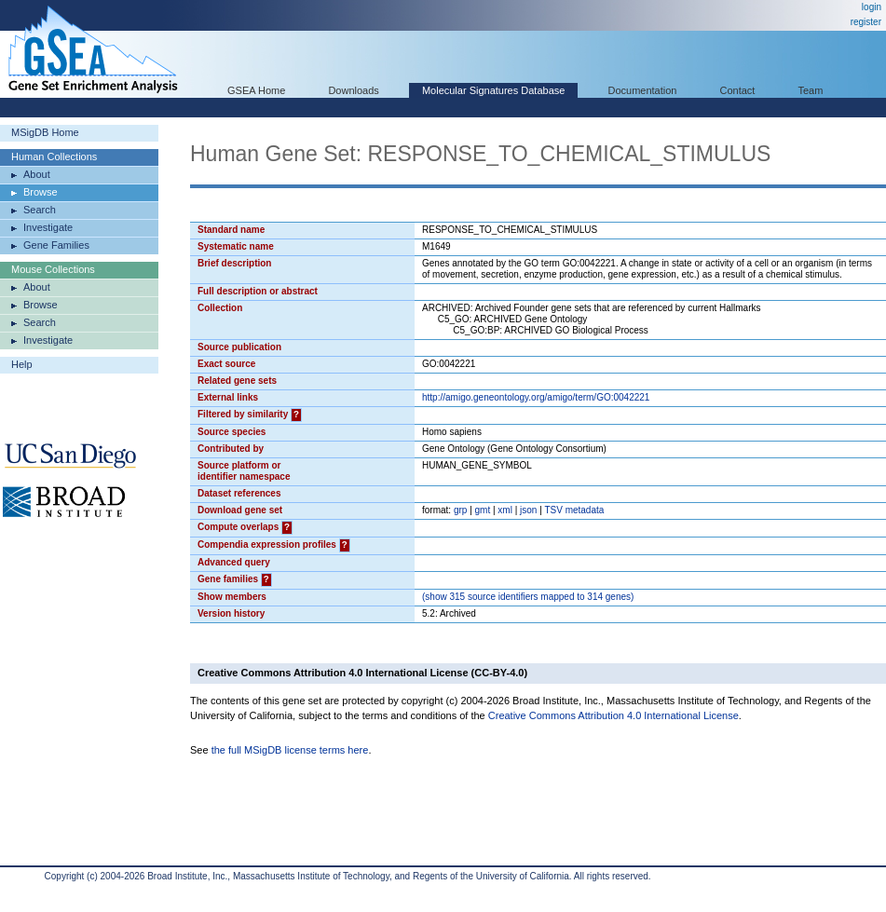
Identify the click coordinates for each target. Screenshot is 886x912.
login (871, 7)
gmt (483, 510)
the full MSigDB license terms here (290, 749)
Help (22, 364)
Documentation (641, 90)
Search (39, 209)
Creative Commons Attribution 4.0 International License (613, 715)
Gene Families (56, 245)
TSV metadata (574, 510)
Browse (40, 191)
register (866, 22)
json (528, 510)
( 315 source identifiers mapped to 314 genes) (528, 597)
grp (460, 510)
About (36, 174)
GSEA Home (256, 90)
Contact (738, 90)
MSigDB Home (45, 132)
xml (505, 510)
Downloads (353, 90)
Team (811, 90)
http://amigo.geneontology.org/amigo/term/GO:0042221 (535, 397)
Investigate (48, 227)
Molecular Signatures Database (493, 90)
